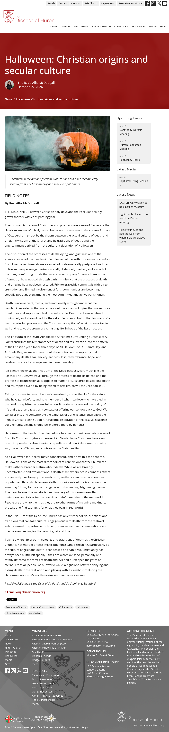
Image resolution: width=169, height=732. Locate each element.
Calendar (75, 3)
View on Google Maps (99, 676)
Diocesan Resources (44, 683)
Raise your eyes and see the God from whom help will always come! (132, 235)
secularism (35, 613)
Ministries (121, 26)
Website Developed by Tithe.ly (149, 725)
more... (36, 664)
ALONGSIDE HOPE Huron (47, 635)
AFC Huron (38, 651)
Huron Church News (43, 607)
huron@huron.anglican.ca (100, 645)
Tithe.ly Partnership (43, 699)
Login (85, 727)
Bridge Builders (41, 660)
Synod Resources (42, 679)
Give (163, 26)
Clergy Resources (42, 691)
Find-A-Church (101, 26)
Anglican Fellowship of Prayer (49, 647)
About (54, 26)
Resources (138, 26)
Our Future (70, 26)
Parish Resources (42, 687)
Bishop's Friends (41, 655)
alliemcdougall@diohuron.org (25, 592)
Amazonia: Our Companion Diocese (52, 639)
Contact (63, 3)
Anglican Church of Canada (17, 718)
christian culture (15, 613)
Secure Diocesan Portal (131, 3)
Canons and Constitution (46, 675)
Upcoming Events (130, 118)
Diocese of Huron (16, 607)
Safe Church (91, 3)
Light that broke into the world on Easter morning (133, 218)
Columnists (65, 607)
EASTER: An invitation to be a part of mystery (133, 204)
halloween (82, 607)
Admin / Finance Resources (47, 695)
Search (51, 3)
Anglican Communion (43, 718)
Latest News (126, 194)
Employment (107, 3)
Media (153, 26)
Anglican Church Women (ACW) (49, 643)
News (84, 26)
